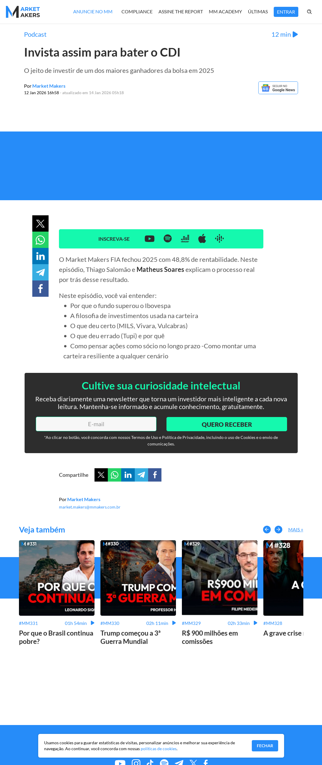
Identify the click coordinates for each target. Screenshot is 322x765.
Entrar (286, 12)
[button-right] (278, 529)
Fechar (265, 745)
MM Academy (225, 11)
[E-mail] (95, 423)
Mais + (295, 529)
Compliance (137, 11)
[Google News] (278, 92)
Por (44, 86)
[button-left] (267, 529)
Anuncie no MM (93, 11)
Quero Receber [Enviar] (226, 424)
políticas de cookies (159, 748)
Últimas (258, 11)
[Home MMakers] (23, 12)
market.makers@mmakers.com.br (90, 506)
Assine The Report (180, 11)
